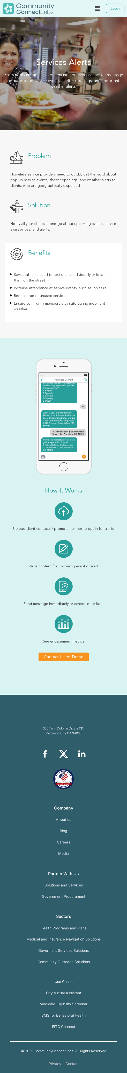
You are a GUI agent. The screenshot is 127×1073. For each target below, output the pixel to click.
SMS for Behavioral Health (63, 1015)
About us (63, 819)
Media (63, 853)
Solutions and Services (63, 885)
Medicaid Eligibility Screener (63, 1004)
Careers (63, 842)
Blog (63, 831)
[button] (97, 8)
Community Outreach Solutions (64, 962)
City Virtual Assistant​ (63, 993)
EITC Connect (63, 1026)
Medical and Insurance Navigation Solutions (63, 939)
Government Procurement (63, 896)
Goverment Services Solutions (63, 950)
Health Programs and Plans (63, 928)
